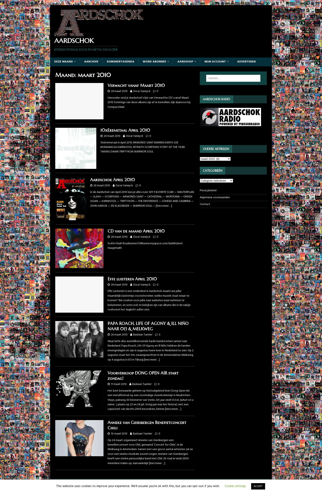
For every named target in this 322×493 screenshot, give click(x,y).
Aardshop (185, 61)
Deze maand (63, 61)
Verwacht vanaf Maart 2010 (136, 85)
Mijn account (215, 61)
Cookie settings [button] (235, 486)
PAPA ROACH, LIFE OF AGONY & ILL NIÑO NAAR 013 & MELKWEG (148, 326)
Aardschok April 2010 (112, 179)
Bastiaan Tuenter (142, 335)
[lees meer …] (164, 206)
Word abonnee (154, 61)
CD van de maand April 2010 (136, 231)
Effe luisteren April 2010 (132, 279)
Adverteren (246, 61)
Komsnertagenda (120, 61)
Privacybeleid (208, 190)
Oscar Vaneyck (141, 91)
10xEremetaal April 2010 (125, 130)
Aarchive (91, 61)
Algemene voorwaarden (215, 197)
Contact (205, 204)
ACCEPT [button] (258, 486)
